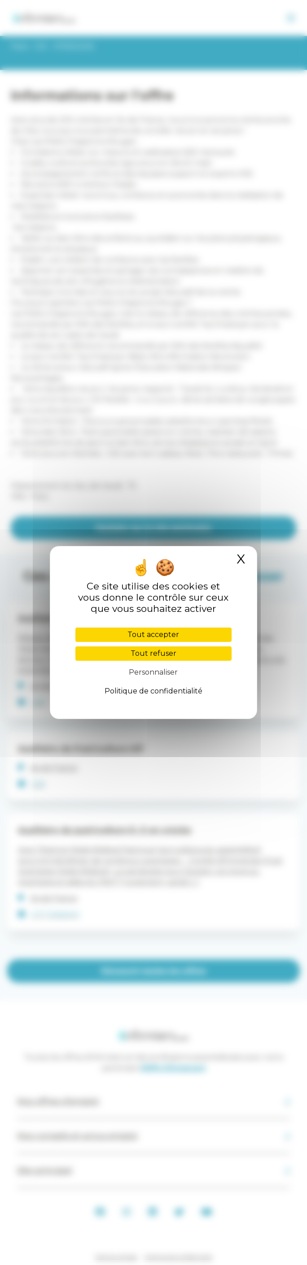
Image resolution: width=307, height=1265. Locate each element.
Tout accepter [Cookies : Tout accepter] (153, 634)
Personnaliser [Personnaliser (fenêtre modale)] (153, 672)
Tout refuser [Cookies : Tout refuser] (153, 653)
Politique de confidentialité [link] (153, 691)
